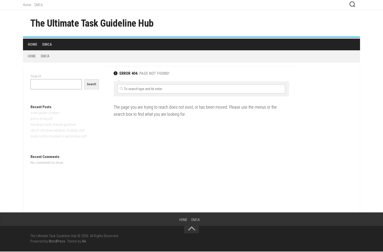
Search (36, 76)
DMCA (38, 5)
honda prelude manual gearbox (53, 125)
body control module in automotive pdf (59, 137)
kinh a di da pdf (42, 119)
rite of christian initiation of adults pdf (58, 131)
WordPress (57, 242)
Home (27, 5)
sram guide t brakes (45, 113)
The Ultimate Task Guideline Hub (95, 24)
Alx (84, 242)
